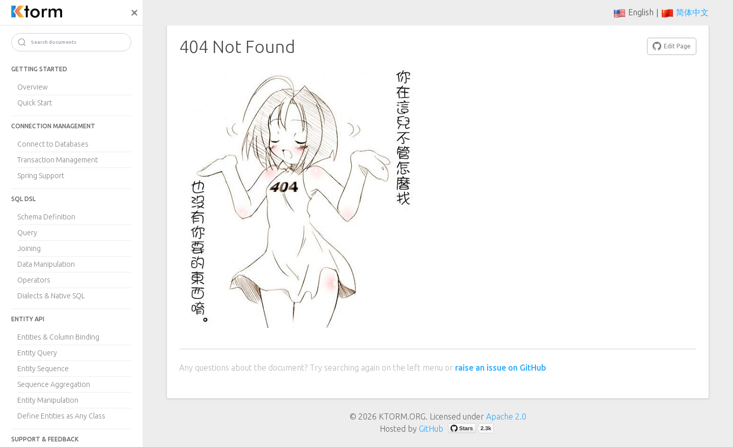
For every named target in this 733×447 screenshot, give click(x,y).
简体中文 (692, 12)
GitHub (431, 428)
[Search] (71, 42)
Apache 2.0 (506, 416)
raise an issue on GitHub (500, 367)
